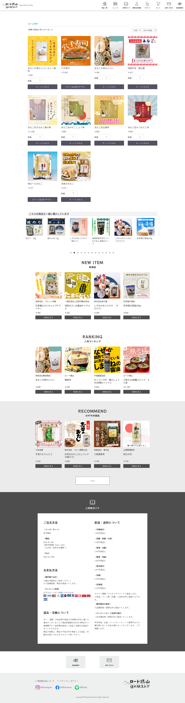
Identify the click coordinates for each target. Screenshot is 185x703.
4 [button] (82, 253)
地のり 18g (33, 238)
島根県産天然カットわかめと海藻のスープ (103, 241)
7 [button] (92, 253)
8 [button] (96, 253)
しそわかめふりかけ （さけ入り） (126, 239)
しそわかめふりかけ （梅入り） (81, 239)
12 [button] (110, 253)
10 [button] (103, 253)
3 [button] (78, 253)
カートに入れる (42, 86)
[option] (37, 228)
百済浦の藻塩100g (147, 238)
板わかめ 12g (55, 238)
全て (30, 23)
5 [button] (85, 253)
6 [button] (89, 253)
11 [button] (106, 253)
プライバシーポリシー (68, 681)
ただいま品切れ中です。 (75, 86)
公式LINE (81, 687)
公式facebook (63, 687)
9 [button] (99, 253)
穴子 (36, 23)
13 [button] (114, 253)
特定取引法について (45, 681)
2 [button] (75, 253)
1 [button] (71, 253)
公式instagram (43, 687)
